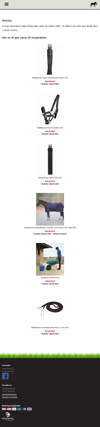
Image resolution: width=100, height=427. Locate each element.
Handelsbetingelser (9, 394)
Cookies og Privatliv (9, 397)
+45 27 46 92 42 (8, 391)
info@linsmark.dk (8, 388)
